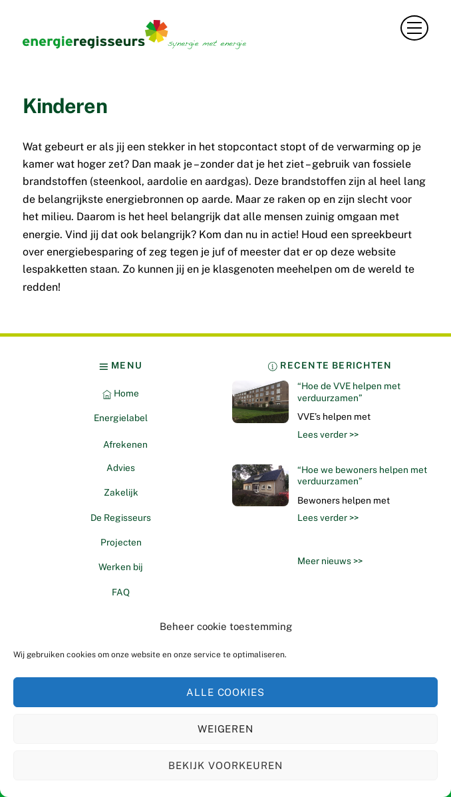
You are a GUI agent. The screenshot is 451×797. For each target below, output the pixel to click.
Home (120, 393)
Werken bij (120, 566)
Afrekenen (125, 444)
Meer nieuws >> (330, 561)
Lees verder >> (328, 434)
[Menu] (414, 28)
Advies (120, 467)
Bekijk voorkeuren (225, 765)
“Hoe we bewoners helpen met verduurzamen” (362, 475)
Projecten (121, 542)
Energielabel (121, 417)
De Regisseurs (120, 517)
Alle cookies (225, 692)
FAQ (121, 592)
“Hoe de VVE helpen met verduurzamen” (348, 392)
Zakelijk (121, 492)
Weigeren (226, 728)
